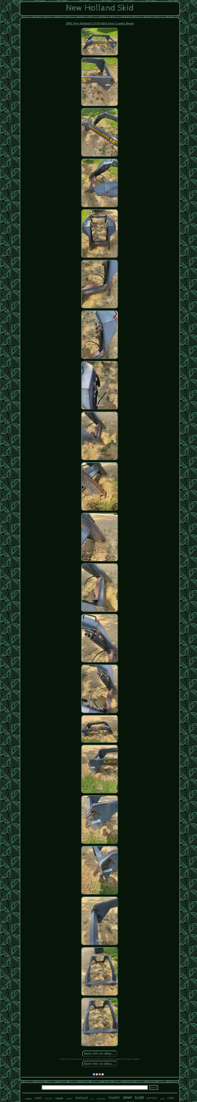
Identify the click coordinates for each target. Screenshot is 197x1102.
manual (81, 1097)
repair (59, 1098)
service (152, 1098)
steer (127, 1097)
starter (69, 1098)
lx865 (38, 1098)
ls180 (139, 1097)
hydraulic (101, 1098)
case (170, 1097)
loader (114, 1097)
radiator (28, 1099)
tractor (49, 1098)
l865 (92, 1099)
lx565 (162, 1099)
